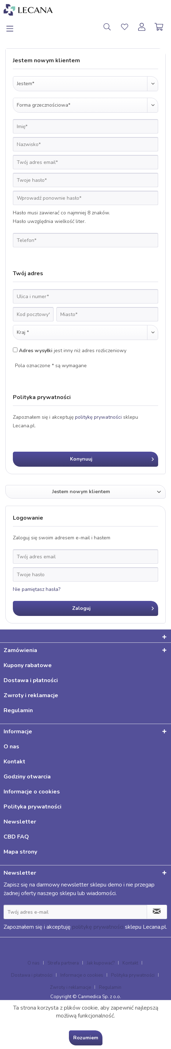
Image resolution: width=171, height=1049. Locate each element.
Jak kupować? (101, 963)
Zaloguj (113, 607)
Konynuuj (112, 457)
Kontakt (14, 762)
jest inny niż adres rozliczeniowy (72, 350)
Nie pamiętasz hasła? (36, 589)
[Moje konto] (142, 27)
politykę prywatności (98, 417)
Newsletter (20, 822)
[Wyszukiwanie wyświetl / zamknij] (107, 27)
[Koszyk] (159, 27)
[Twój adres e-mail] (75, 912)
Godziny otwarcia (27, 777)
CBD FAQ (16, 837)
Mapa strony (20, 852)
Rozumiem (85, 1037)
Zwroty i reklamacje (31, 695)
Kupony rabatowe (28, 665)
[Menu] (13, 27)
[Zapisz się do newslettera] (157, 912)
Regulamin (18, 710)
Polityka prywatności (32, 807)
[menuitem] (13, 27)
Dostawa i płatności (31, 680)
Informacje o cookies (32, 792)
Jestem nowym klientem (81, 491)
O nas (11, 747)
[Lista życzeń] (124, 27)
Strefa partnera (63, 963)
